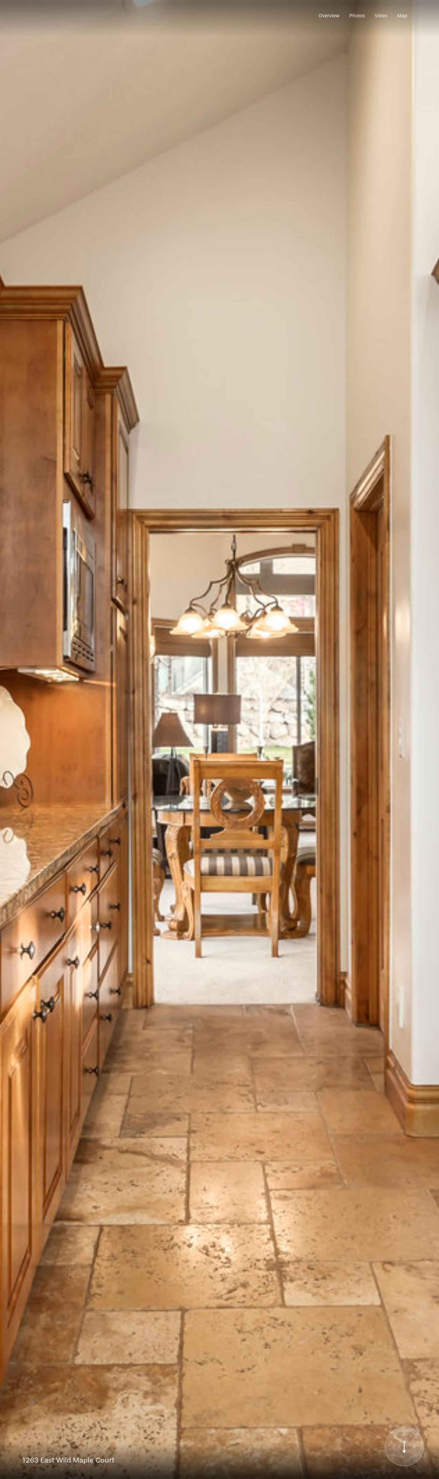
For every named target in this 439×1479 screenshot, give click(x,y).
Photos (357, 16)
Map (402, 16)
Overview (329, 16)
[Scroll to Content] (404, 1446)
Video (381, 16)
